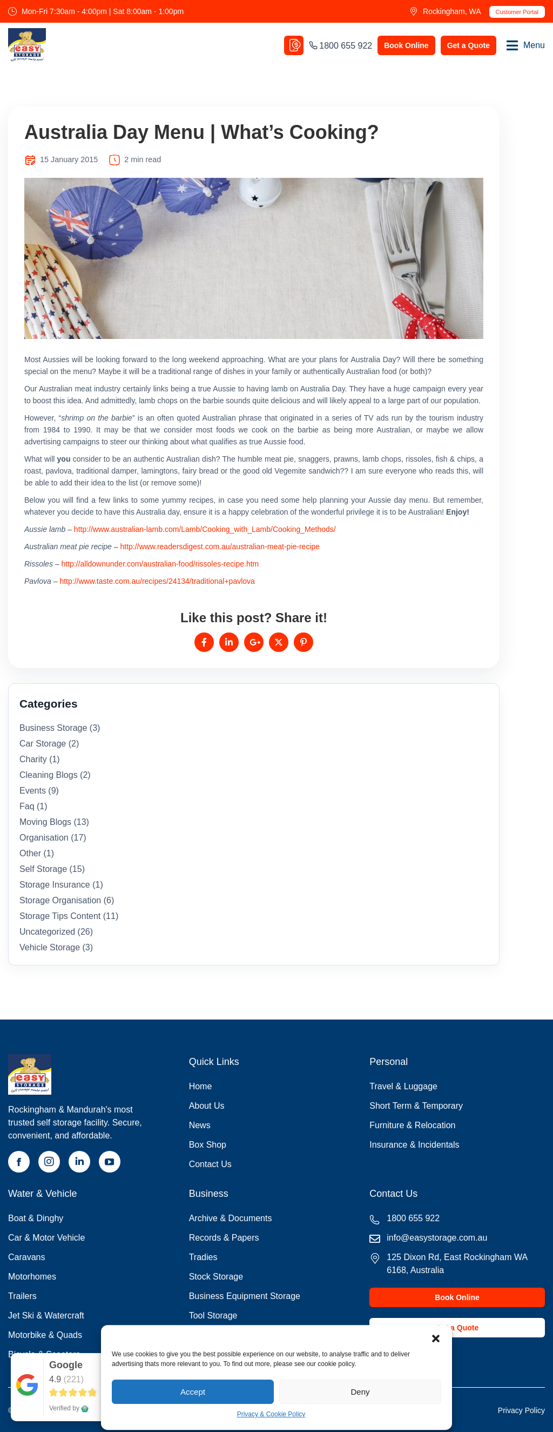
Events (32, 790)
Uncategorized (47, 931)
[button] (435, 1339)
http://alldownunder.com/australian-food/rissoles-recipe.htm (160, 564)
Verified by (69, 1408)
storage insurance (54, 884)
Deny (359, 1391)
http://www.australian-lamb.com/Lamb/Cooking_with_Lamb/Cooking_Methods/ (205, 529)
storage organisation (60, 900)
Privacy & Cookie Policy (271, 1414)
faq (27, 806)
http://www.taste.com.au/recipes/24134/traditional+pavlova (156, 581)
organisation (44, 837)
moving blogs (45, 822)
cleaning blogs (48, 775)
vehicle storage (49, 947)
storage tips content (59, 916)
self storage (43, 869)
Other (30, 853)
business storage (53, 727)
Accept (192, 1391)
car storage (42, 743)
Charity (33, 759)
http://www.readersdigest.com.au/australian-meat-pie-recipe (220, 546)
